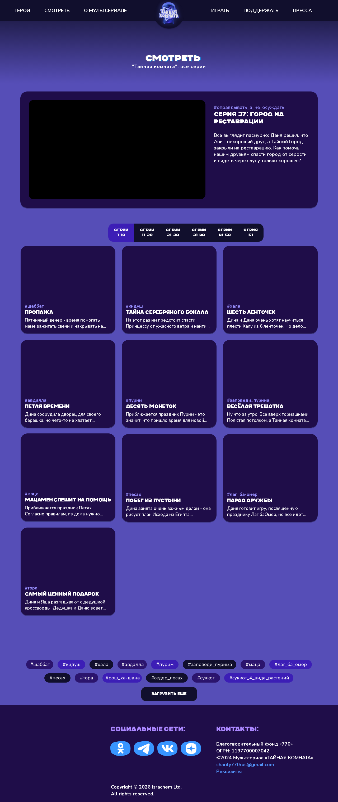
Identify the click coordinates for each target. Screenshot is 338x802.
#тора (31, 588)
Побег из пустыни (153, 500)
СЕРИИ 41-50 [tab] (225, 232)
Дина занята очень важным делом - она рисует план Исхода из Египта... (168, 511)
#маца (32, 494)
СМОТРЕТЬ (57, 10)
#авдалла (35, 400)
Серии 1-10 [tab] (121, 232)
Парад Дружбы (250, 500)
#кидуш (134, 306)
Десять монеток (151, 406)
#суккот (206, 678)
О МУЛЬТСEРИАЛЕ (105, 10)
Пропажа (39, 312)
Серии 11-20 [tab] (147, 232)
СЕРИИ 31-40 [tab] (199, 232)
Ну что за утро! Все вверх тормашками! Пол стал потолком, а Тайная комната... (268, 417)
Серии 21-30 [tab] (173, 232)
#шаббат (34, 306)
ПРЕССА (302, 10)
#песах (133, 494)
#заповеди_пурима (248, 400)
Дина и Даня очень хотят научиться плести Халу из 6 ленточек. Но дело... (266, 323)
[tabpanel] (169, 444)
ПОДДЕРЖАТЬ (261, 10)
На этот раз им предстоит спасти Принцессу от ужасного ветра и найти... (168, 323)
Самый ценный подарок (62, 594)
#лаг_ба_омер (291, 664)
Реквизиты (229, 771)
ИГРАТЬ (220, 10)
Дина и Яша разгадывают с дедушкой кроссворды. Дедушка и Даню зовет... (65, 605)
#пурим (134, 400)
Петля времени (47, 406)
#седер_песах (167, 678)
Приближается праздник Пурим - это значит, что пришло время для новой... (166, 417)
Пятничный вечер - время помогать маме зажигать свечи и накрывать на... (65, 323)
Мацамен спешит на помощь (68, 500)
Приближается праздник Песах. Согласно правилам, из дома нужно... (64, 511)
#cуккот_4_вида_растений (259, 678)
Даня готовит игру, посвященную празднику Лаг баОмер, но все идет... (266, 511)
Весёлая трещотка (255, 406)
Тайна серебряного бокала (167, 312)
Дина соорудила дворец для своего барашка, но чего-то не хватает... (63, 417)
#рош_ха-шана (123, 678)
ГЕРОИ (22, 10)
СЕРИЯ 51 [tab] (250, 232)
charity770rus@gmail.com (245, 764)
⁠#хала (102, 664)
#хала (233, 306)
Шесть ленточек (251, 312)
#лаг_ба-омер (242, 494)
